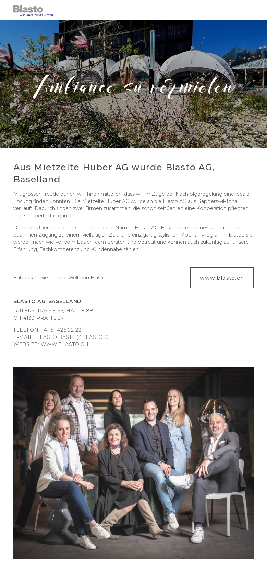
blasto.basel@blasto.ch (74, 337)
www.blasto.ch (64, 344)
